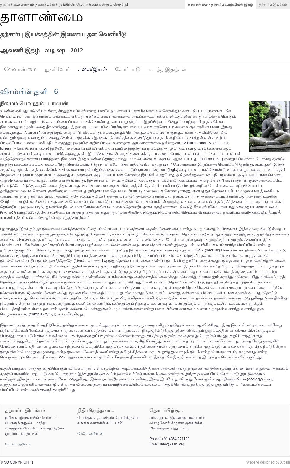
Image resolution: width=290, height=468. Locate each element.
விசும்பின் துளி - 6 (29, 91)
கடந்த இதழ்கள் (167, 69)
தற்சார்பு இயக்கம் (273, 4)
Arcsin (285, 462)
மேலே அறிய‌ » (17, 444)
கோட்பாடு (128, 69)
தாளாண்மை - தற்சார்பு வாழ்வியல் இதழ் (220, 4)
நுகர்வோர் (57, 69)
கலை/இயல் (92, 69)
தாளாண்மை (41, 16)
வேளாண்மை (20, 69)
